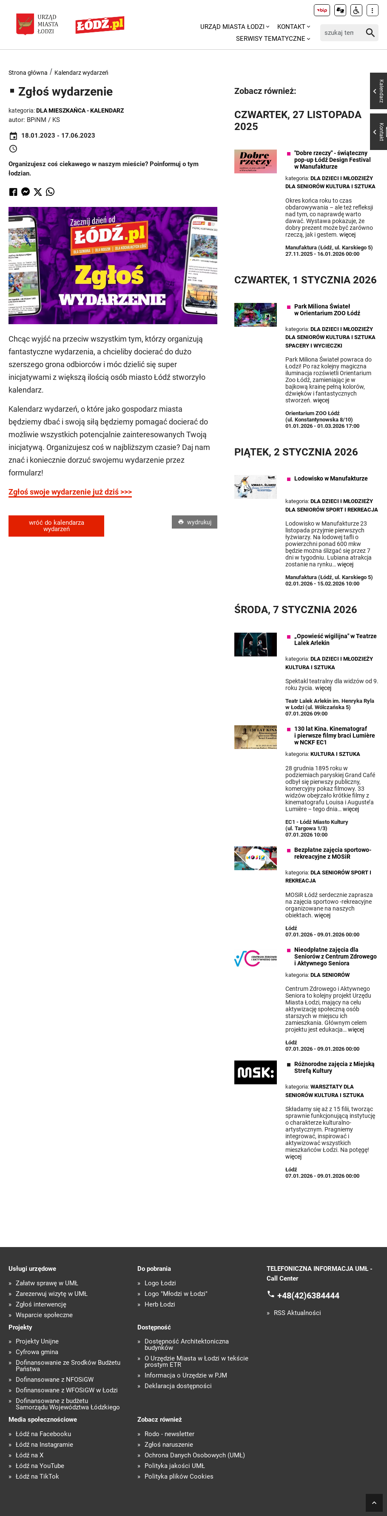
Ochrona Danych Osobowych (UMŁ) (195, 1455)
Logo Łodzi (160, 1283)
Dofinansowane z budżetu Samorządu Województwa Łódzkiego (68, 1404)
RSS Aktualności (297, 1313)
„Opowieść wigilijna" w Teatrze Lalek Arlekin (335, 639)
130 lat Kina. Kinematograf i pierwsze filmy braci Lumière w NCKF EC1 (334, 735)
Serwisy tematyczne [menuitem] (270, 38)
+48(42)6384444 (308, 1295)
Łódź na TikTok (37, 1477)
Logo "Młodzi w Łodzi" (176, 1294)
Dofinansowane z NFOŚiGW (55, 1380)
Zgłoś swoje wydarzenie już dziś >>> (70, 491)
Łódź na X (29, 1455)
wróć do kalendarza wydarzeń (56, 526)
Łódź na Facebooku (43, 1434)
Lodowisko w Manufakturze (331, 478)
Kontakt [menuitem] (291, 27)
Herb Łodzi (160, 1304)
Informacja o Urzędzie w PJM (186, 1375)
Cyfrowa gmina (37, 1352)
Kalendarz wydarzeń (81, 72)
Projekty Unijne (37, 1341)
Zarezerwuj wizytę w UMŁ (52, 1294)
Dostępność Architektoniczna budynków (187, 1344)
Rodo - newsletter (169, 1434)
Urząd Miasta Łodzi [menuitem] (232, 27)
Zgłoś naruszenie (169, 1445)
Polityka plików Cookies (179, 1477)
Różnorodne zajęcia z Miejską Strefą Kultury (334, 1067)
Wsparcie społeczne (44, 1315)
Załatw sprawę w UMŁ (47, 1283)
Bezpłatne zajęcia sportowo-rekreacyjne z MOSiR (332, 853)
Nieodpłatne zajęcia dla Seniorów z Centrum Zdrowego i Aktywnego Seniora (335, 956)
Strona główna (28, 72)
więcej (347, 234)
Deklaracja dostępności (178, 1386)
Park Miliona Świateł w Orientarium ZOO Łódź (327, 310)
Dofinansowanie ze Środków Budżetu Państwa (68, 1366)
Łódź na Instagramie (44, 1445)
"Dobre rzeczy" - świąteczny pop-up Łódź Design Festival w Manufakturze (332, 160)
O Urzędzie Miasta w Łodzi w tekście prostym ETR (196, 1361)
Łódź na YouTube (40, 1466)
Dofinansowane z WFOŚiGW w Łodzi (67, 1390)
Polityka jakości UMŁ (175, 1466)
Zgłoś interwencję (41, 1304)
